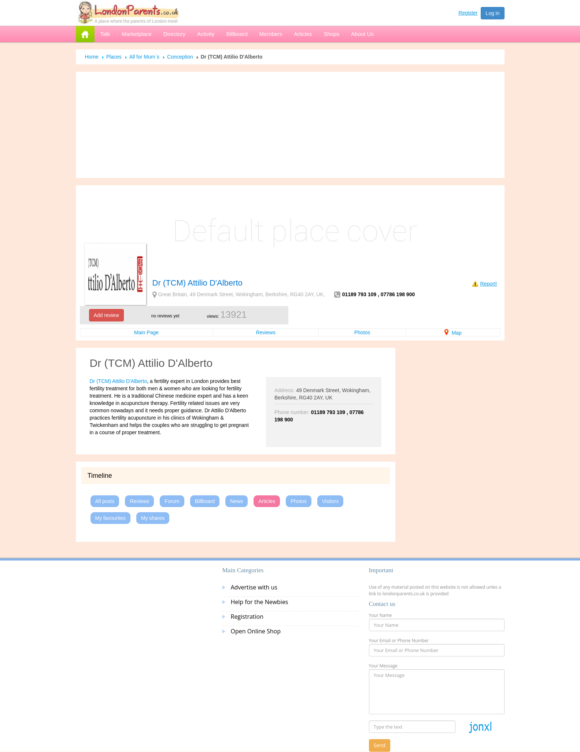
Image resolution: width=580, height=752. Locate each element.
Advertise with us (254, 587)
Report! (488, 284)
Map (453, 333)
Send (380, 745)
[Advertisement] (290, 125)
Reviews (266, 332)
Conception (180, 57)
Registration (247, 616)
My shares (153, 518)
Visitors (330, 501)
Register (467, 13)
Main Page (146, 332)
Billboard (205, 501)
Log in (492, 13)
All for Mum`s (144, 57)
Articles (266, 501)
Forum (172, 501)
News (236, 501)
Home (92, 57)
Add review (106, 315)
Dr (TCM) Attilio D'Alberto (118, 381)
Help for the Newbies (259, 602)
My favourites (110, 518)
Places (114, 57)
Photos (362, 332)
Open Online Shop (256, 631)
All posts (105, 501)
